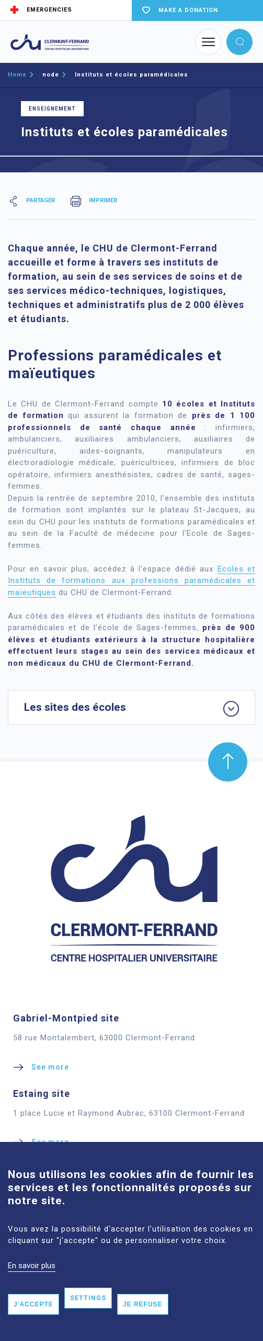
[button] (239, 42)
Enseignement (52, 109)
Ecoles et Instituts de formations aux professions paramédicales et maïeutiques (131, 580)
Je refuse (143, 1321)
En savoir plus (31, 1283)
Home (17, 74)
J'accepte (33, 1321)
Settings (88, 1315)
